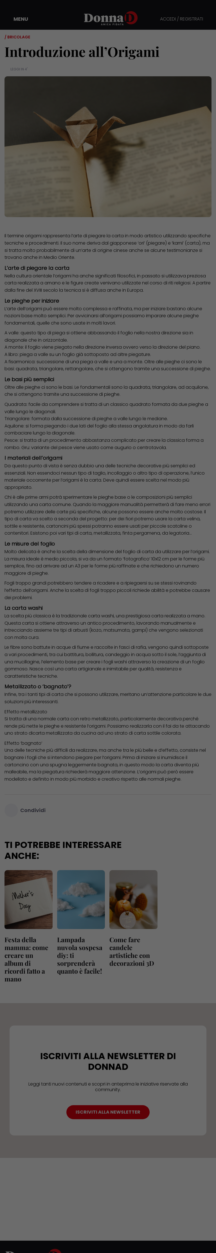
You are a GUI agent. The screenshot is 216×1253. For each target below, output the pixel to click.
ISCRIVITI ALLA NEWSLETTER (108, 1112)
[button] (17, 19)
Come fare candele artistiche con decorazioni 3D (131, 951)
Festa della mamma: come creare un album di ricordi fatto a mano (26, 959)
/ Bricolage (17, 37)
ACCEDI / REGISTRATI (181, 19)
